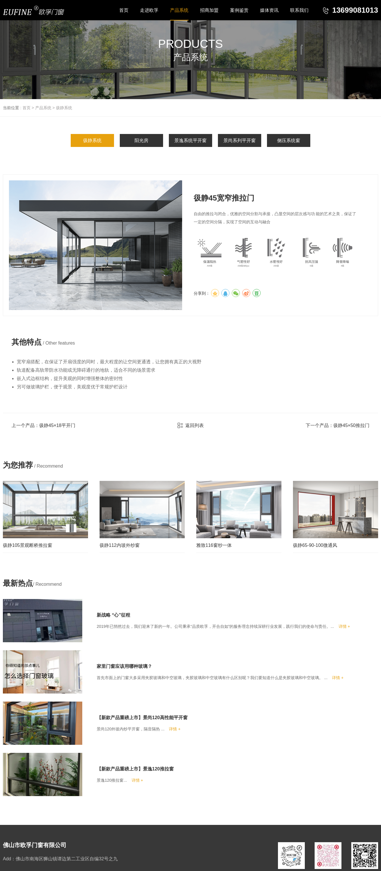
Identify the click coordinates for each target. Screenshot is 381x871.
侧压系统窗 (288, 140)
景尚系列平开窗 (239, 140)
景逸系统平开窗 (190, 140)
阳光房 (141, 140)
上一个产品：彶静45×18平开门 (43, 425)
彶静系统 (64, 107)
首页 (27, 107)
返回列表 (191, 425)
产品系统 (43, 107)
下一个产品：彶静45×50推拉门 (337, 425)
